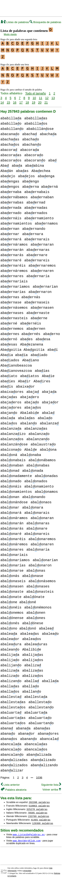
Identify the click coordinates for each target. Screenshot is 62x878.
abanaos (8, 736)
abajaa (49, 389)
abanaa (23, 725)
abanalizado (43, 757)
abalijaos (32, 657)
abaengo (30, 178)
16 (14, 99)
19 (33, 99)
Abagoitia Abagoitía (22, 347)
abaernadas (35, 205)
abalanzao (39, 431)
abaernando (33, 226)
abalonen (35, 610)
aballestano (41, 704)
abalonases (37, 583)
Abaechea (40, 168)
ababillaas (35, 115)
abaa (17, 163)
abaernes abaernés (20, 331)
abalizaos (32, 673)
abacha (29, 131)
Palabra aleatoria (13, 787)
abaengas (9, 178)
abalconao (10, 447)
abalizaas (32, 668)
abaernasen (42, 305)
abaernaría (37, 273)
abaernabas (11, 200)
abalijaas (32, 652)
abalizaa (9, 668)
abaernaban (42, 194)
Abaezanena (31, 342)
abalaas (26, 415)
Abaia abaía (14, 352)
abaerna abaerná (40, 184)
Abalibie (31, 647)
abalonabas (37, 462)
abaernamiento (39, 215)
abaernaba (10, 189)
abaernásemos (14, 305)
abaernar (9, 231)
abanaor (26, 731)
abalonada (32, 468)
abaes (26, 336)
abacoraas (10, 152)
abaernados (35, 210)
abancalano (11, 752)
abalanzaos (11, 436)
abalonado (10, 478)
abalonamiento (39, 484)
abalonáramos (14, 515)
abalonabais (13, 457)
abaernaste (37, 310)
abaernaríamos (15, 284)
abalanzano (37, 436)
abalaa (7, 415)
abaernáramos (14, 242)
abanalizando (44, 762)
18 (27, 99)
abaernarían (45, 284)
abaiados (9, 357)
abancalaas (35, 741)
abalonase (32, 573)
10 (34, 95)
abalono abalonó (18, 626)
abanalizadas (14, 757)
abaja (32, 389)
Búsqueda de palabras (45, 22)
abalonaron (40, 562)
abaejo (7, 173)
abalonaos (41, 499)
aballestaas (13, 699)
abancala (49, 736)
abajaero (29, 394)
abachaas (9, 136)
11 (40, 95)
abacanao (9, 131)
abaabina (34, 163)
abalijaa (9, 652)
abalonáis (10, 484)
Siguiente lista (51, 782)
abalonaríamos (15, 557)
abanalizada (39, 752)
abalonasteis (40, 589)
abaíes (7, 378)
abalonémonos (38, 604)
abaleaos (31, 636)
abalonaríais (14, 552)
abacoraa (29, 147)
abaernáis (10, 215)
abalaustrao (43, 441)
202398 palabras (39, 799)
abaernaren (42, 268)
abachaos (9, 142)
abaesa (43, 336)
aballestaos (13, 704)
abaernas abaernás (20, 294)
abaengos (9, 184)
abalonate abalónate (22, 594)
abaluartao (40, 715)
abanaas (41, 725)
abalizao (9, 673)
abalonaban (11, 462)
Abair (24, 378)
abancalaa (10, 741)
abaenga (46, 173)
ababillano (11, 126)
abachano (31, 142)
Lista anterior (10, 782)
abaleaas (29, 631)
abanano (28, 736)
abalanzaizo (13, 431)
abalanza (49, 420)
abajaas (8, 394)
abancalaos (35, 746)
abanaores (48, 731)
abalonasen (11, 583)
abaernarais (36, 236)
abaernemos (11, 326)
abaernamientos (16, 221)
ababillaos (35, 121)
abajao (31, 399)
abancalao (10, 746)
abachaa (48, 131)
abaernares (11, 273)
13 (53, 95)
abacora (8, 147)
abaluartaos (13, 720)
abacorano (34, 157)
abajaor (50, 399)
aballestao (40, 699)
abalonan (9, 494)
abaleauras (35, 641)
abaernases (11, 310)
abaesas (8, 342)
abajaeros (10, 399)
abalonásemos (42, 578)
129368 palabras (42, 820)
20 (39, 99)
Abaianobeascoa (16, 363)
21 (46, 99)
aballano (31, 689)
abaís (6, 384)
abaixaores (11, 389)
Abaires (41, 378)
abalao (45, 415)
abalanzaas (35, 426)
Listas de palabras (15, 22)
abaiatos (29, 373)
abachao (30, 136)
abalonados (35, 478)
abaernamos (46, 221)
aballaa (50, 678)
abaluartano (41, 720)
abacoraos (10, 157)
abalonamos (46, 489)
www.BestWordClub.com (26, 838)
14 (2, 99)
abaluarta (10, 710)
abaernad (35, 200)
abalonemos (11, 610)
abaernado (10, 210)
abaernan (9, 226)
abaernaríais (14, 278)
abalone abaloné (18, 599)
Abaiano (30, 357)
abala (48, 410)
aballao (30, 683)
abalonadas (46, 473)
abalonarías (13, 562)
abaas (22, 168)
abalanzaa (10, 426)
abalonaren (42, 541)
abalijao (9, 657)
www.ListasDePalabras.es (29, 831)
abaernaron (40, 289)
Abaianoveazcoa (16, 368)
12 (46, 95)
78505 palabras (37, 810)
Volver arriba (51, 786)
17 (21, 99)
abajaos (32, 405)
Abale (30, 447)
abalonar (9, 505)
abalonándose (14, 499)
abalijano (10, 662)
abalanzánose (14, 441)
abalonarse (11, 568)
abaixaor (25, 384)
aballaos (9, 689)
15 (8, 99)
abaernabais (36, 189)
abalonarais (36, 510)
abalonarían (45, 557)
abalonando (33, 494)
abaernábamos (14, 194)
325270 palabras (36, 806)
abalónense (11, 615)
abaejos (26, 173)
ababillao (10, 121)
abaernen (35, 326)
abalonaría (37, 547)
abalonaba (30, 452)
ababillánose (40, 126)
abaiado (39, 352)
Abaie (48, 373)
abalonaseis (13, 578)
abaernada (10, 205)
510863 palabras (39, 803)
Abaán (6, 168)
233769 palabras (38, 813)
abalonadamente (16, 473)
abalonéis (10, 604)
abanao (7, 731)
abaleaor (9, 636)
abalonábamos (42, 457)
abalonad (9, 468)
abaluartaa (35, 710)
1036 (39, 774)
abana (6, 725)
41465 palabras (40, 817)
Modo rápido (10, 34)
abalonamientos (16, 489)
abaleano (9, 647)
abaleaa (8, 631)
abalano (28, 420)
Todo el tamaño (35, 90)
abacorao (33, 152)
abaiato (8, 373)
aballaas (9, 683)
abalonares (11, 547)
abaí (52, 347)
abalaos (8, 420)
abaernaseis (36, 299)
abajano (8, 410)
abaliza (32, 662)
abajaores (10, 405)
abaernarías (13, 289)
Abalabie (29, 410)
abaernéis (30, 320)
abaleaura (10, 641)
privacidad (27, 868)
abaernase (10, 299)
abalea (46, 626)
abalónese (32, 620)
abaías (42, 368)
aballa (31, 678)
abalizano (10, 678)
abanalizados (14, 762)
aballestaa (35, 694)
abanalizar (11, 768)
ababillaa (10, 115)
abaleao (50, 631)
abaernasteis (14, 315)
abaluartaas (13, 715)
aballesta (10, 694)
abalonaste (11, 589)
